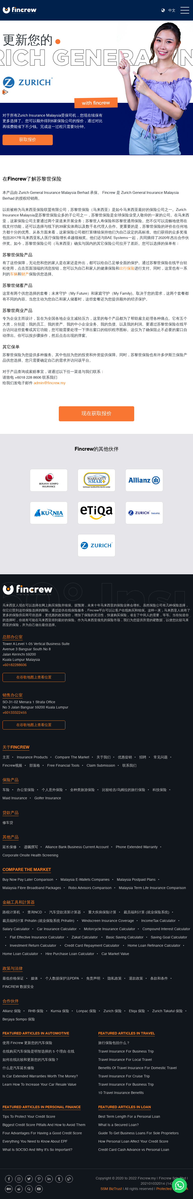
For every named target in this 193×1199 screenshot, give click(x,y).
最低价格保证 (13, 978)
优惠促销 (125, 757)
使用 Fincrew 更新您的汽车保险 (27, 1043)
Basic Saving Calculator (124, 937)
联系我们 (129, 765)
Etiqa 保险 (137, 1011)
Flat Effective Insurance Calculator (37, 937)
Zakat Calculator (85, 937)
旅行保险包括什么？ (114, 1043)
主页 (6, 757)
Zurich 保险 (113, 1011)
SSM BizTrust (111, 1189)
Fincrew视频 (12, 765)
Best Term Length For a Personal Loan (129, 1116)
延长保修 (10, 847)
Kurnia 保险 (60, 1011)
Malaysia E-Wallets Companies (85, 880)
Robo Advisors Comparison (90, 888)
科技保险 (160, 790)
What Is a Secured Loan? (118, 1125)
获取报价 (27, 140)
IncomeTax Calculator (158, 921)
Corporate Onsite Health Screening (30, 855)
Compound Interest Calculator (166, 929)
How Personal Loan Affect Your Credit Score (133, 1141)
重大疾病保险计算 (102, 912)
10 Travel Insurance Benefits (121, 1093)
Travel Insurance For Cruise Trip (124, 1076)
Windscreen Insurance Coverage (108, 921)
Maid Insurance (15, 798)
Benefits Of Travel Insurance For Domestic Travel (137, 1068)
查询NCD (34, 912)
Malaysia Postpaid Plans (136, 880)
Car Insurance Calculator (57, 929)
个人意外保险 (52, 790)
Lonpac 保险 (86, 1011)
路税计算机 (11, 912)
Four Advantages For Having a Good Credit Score (42, 1133)
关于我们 (103, 757)
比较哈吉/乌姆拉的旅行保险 (123, 790)
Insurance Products (32, 757)
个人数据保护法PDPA (62, 978)
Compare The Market (72, 757)
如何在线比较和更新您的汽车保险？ (31, 1060)
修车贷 (8, 823)
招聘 (142, 757)
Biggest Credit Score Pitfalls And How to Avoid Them (44, 1125)
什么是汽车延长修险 (18, 1068)
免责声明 (93, 978)
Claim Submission (101, 765)
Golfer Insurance (47, 798)
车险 (6, 790)
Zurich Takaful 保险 (167, 1011)
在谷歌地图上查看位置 (34, 677)
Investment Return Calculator (33, 945)
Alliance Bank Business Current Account (77, 847)
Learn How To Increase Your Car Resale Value (39, 1084)
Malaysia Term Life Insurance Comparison (152, 888)
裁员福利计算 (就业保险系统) (146, 912)
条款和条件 (159, 978)
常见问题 (161, 757)
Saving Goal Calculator (169, 937)
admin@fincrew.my (50, 385)
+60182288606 (15, 665)
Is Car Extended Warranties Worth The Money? (40, 1076)
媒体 (34, 978)
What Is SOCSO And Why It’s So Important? (37, 1150)
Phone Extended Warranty (137, 847)
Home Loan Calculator (20, 954)
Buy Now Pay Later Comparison (28, 880)
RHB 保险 (35, 1011)
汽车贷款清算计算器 (65, 912)
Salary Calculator (16, 929)
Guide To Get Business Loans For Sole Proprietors (138, 1133)
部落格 (34, 765)
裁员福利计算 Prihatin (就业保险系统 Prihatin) (38, 921)
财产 (25, 277)
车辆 (14, 277)
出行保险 (126, 271)
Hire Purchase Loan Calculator (69, 954)
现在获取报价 (96, 413)
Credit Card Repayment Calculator (92, 945)
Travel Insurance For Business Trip (126, 1051)
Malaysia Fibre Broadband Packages (32, 888)
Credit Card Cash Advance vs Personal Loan (133, 1150)
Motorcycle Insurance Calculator (109, 929)
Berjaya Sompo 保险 (19, 1019)
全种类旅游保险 (82, 790)
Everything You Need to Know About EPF (35, 1141)
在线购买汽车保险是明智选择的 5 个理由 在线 (38, 1051)
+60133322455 (15, 712)
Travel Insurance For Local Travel (125, 1060)
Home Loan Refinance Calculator (154, 945)
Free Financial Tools (63, 765)
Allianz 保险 (12, 1011)
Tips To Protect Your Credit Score (29, 1116)
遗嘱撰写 (31, 847)
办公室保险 (25, 790)
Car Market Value (115, 954)
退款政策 (136, 978)
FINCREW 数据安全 (18, 987)
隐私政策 (115, 978)
